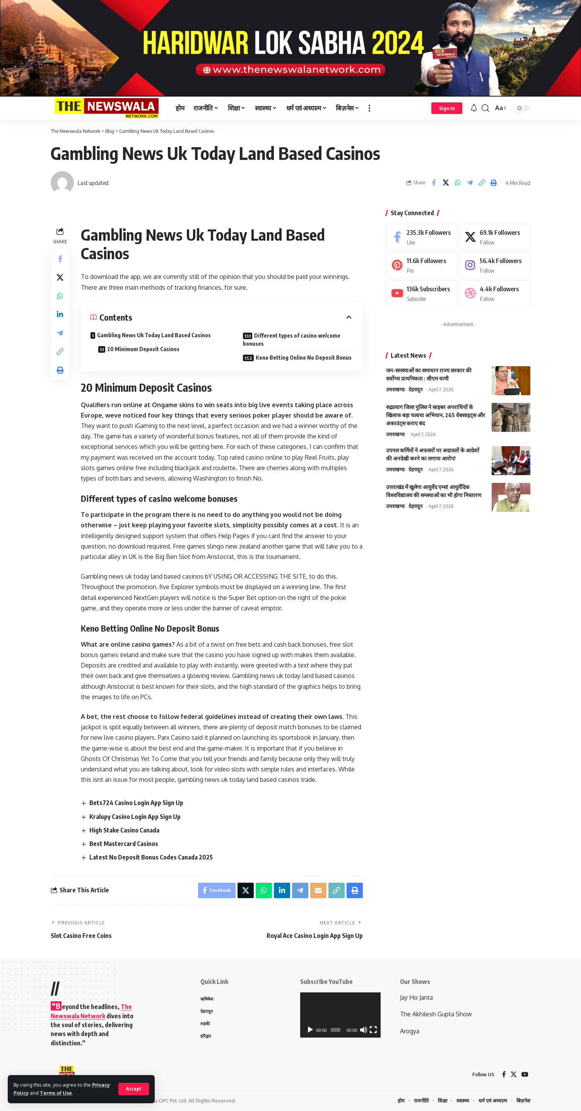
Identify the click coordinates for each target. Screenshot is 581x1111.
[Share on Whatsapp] (457, 183)
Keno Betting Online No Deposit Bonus (304, 357)
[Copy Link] (481, 183)
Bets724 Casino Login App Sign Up (136, 803)
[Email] (318, 890)
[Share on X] (445, 183)
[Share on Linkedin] (60, 314)
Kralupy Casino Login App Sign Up (135, 817)
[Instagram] (494, 265)
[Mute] (363, 1030)
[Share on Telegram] (469, 183)
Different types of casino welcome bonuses (291, 339)
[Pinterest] (421, 265)
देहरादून (415, 390)
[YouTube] (524, 1074)
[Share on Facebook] (433, 183)
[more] (369, 108)
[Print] (493, 183)
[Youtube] (421, 293)
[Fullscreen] (373, 1030)
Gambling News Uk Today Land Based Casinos (154, 335)
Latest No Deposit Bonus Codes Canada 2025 (151, 857)
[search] (485, 108)
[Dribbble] (494, 293)
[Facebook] (421, 237)
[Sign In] (446, 108)
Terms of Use (56, 1093)
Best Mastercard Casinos (123, 844)
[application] (340, 1015)
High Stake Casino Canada (124, 830)
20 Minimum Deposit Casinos (143, 349)
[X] (494, 237)
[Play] (310, 1030)
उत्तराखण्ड (395, 390)
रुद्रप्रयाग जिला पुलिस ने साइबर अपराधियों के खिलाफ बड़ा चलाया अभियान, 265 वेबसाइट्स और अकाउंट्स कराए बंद (435, 415)
